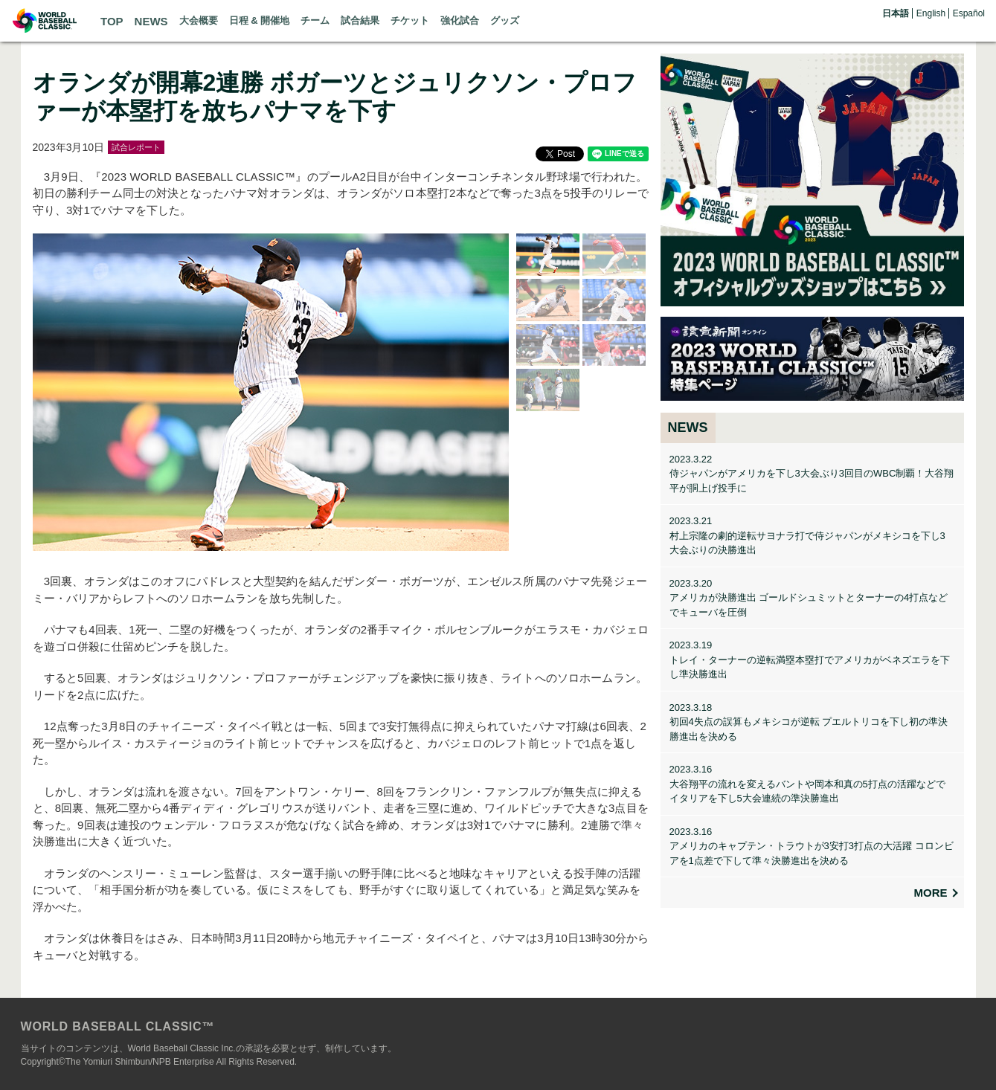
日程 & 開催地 (259, 20)
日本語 (895, 13)
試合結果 (360, 20)
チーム (315, 20)
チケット (410, 20)
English (930, 13)
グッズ (504, 20)
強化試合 (459, 20)
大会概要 (198, 20)
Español (969, 13)
